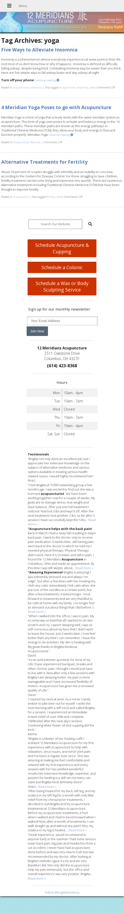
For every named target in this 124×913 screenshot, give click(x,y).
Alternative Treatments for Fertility (44, 162)
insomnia (82, 87)
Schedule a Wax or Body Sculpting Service (62, 286)
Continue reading (47, 80)
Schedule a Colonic (62, 267)
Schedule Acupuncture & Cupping (62, 248)
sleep (93, 87)
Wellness (35, 142)
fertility (51, 197)
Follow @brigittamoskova (62, 892)
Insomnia (36, 87)
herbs (59, 197)
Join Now (37, 331)
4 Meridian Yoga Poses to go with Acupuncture (56, 107)
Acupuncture (21, 87)
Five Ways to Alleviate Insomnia (39, 49)
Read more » (84, 568)
